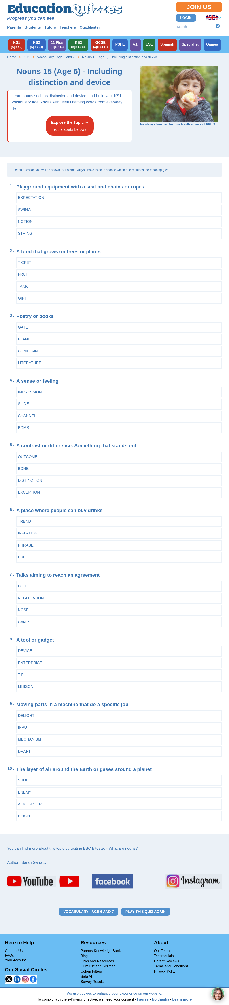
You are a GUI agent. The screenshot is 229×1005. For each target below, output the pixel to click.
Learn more (182, 999)
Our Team (162, 951)
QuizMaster (90, 27)
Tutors (50, 27)
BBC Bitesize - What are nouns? (110, 848)
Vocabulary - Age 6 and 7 (56, 57)
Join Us (198, 7)
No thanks (160, 999)
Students (33, 27)
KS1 (26, 57)
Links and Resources (97, 961)
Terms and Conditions (171, 966)
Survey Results (93, 982)
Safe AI (86, 976)
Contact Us (14, 951)
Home (11, 57)
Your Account (15, 960)
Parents (14, 27)
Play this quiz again (145, 912)
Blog (84, 956)
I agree (143, 999)
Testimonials (164, 956)
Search (218, 26)
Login (186, 18)
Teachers (67, 27)
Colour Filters (91, 971)
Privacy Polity (165, 971)
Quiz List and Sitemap (98, 966)
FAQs (9, 955)
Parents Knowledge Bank (101, 951)
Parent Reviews (166, 961)
